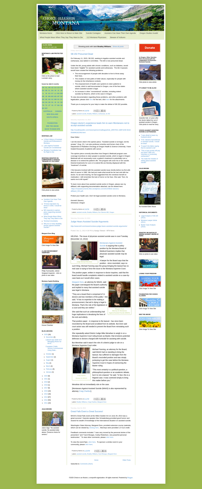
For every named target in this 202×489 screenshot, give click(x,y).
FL (49, 90)
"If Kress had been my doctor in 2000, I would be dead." (52, 206)
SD (61, 102)
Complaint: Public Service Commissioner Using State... (54, 348)
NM (55, 99)
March (48, 366)
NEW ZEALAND (52, 114)
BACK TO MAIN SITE (52, 129)
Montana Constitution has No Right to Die (52, 151)
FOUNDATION (52, 123)
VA (52, 105)
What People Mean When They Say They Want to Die (61, 37)
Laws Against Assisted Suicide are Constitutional (52, 146)
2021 (46, 379)
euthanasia (101, 114)
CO (58, 87)
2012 (46, 400)
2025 (46, 334)
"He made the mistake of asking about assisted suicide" (149, 160)
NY (61, 99)
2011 (46, 403)
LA (55, 93)
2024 (46, 376)
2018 (46, 385)
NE (46, 99)
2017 (46, 388)
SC (58, 102)
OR (49, 102)
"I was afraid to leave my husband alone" (149, 136)
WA (58, 105)
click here (109, 437)
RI (55, 102)
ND (43, 99)
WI (61, 105)
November (50, 337)
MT (58, 96)
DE (46, 90)
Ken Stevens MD (103, 212)
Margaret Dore (78, 282)
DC (43, 90)
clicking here (94, 428)
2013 (46, 397)
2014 (46, 394)
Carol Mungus (102, 454)
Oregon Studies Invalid (149, 33)
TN (43, 105)
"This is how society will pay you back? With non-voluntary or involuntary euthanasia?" (150, 153)
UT (49, 105)
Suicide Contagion (93, 33)
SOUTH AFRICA (52, 117)
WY (46, 108)
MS (55, 96)
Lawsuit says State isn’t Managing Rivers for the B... (54, 341)
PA (52, 102)
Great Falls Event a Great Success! (87, 411)
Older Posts (127, 460)
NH (49, 99)
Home (96, 460)
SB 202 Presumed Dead (82, 54)
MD (61, 93)
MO (52, 96)
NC (61, 96)
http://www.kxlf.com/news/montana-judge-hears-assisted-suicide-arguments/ (99, 226)
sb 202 (108, 114)
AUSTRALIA (47, 111)
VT (55, 105)
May (47, 363)
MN (49, 96)
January (49, 372)
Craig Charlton (85, 391)
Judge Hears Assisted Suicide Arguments (89, 222)
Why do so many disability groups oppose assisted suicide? (53, 225)
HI (55, 90)
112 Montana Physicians (96, 37)
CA (55, 87)
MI (46, 96)
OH (43, 102)
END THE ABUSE (52, 126)
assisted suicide (81, 114)
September (50, 357)
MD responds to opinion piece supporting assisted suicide (52, 212)
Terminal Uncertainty (51, 221)
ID (61, 90)
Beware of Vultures (117, 37)
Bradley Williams (92, 114)
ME (43, 96)
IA (58, 90)
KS (49, 93)
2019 (46, 382)
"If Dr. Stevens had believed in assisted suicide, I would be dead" (150, 141)
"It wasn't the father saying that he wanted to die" (150, 147)
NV (58, 99)
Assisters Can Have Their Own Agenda (120, 33)
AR (49, 87)
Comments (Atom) (86, 464)
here (91, 99)
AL (46, 87)
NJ (52, 99)
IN (46, 93)
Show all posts (118, 46)
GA (52, 90)
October (49, 354)
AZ (52, 87)
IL (43, 93)
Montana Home (46, 33)
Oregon (112, 212)
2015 (46, 391)
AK (43, 87)
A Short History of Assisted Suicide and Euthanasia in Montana (53, 141)
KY (52, 93)
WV (43, 108)
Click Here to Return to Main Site (69, 33)
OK (46, 102)
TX (46, 105)
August (48, 360)
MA (58, 93)
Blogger (130, 478)
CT (61, 87)
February (49, 369)
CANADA (58, 111)
